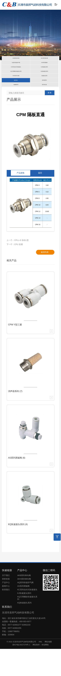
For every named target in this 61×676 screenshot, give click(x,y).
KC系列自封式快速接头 (27, 617)
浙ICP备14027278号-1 (21, 672)
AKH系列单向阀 (24, 606)
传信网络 (45, 672)
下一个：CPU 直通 (15, 271)
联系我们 (6, 617)
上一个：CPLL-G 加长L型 (18, 267)
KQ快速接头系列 (24, 630)
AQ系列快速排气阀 (25, 610)
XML (40, 669)
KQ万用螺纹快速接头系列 (27, 625)
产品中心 (6, 610)
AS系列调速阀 (23, 613)
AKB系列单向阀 (24, 602)
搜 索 (49, 120)
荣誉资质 (6, 606)
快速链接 (7, 597)
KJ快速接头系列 (24, 620)
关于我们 (6, 602)
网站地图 (48, 669)
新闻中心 (6, 613)
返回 (40, 200)
